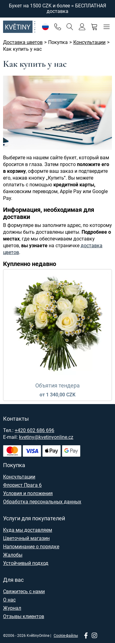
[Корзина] (94, 26)
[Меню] (106, 26)
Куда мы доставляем (27, 530)
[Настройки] (45, 26)
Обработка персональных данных (42, 502)
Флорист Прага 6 (22, 485)
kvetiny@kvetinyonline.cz (46, 437)
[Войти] (82, 26)
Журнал (12, 608)
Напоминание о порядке (31, 547)
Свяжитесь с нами (24, 591)
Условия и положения (28, 493)
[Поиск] (69, 26)
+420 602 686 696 (34, 430)
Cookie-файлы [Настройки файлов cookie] (66, 635)
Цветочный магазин (26, 538)
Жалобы (12, 555)
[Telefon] (57, 26)
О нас (9, 600)
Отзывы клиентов (23, 616)
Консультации (19, 477)
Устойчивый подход (25, 563)
